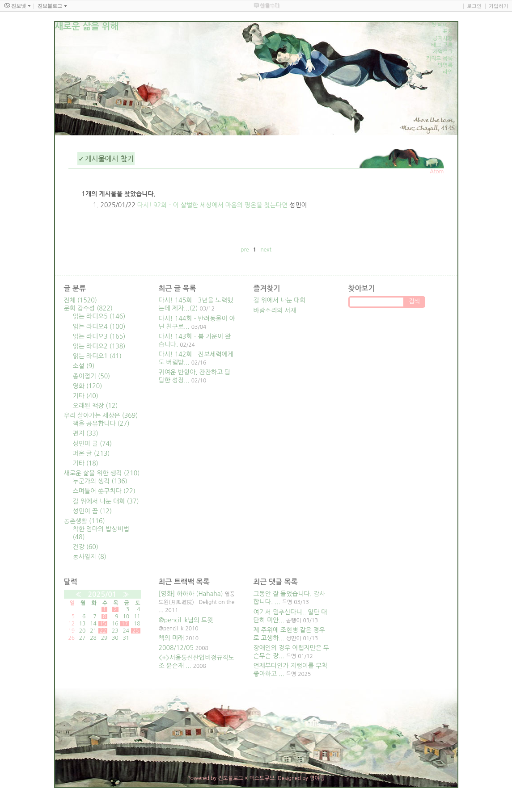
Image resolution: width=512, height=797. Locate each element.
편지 (85, 433)
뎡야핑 (317, 778)
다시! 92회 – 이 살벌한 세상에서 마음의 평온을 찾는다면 (212, 205)
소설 (84, 366)
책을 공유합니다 (101, 423)
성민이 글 (92, 443)
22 (103, 630)
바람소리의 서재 (275, 310)
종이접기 (91, 376)
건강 (85, 547)
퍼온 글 (91, 453)
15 (103, 623)
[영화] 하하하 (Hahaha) (191, 594)
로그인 (474, 5)
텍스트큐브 (262, 778)
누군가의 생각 (100, 481)
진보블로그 (230, 778)
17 (124, 623)
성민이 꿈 (92, 511)
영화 (87, 386)
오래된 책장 (95, 406)
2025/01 (102, 594)
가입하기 (498, 5)
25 (135, 630)
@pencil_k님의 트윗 (186, 620)
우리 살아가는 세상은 (101, 415)
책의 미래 (171, 638)
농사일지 (89, 557)
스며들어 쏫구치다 (104, 491)
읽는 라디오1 (97, 356)
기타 (85, 396)
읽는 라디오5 (99, 316)
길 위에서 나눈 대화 (106, 501)
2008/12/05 (176, 648)
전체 (80, 300)
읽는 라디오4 (99, 326)
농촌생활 (84, 521)
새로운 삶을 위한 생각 (102, 473)
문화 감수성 (88, 308)
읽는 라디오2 (99, 346)
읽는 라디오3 (99, 336)
